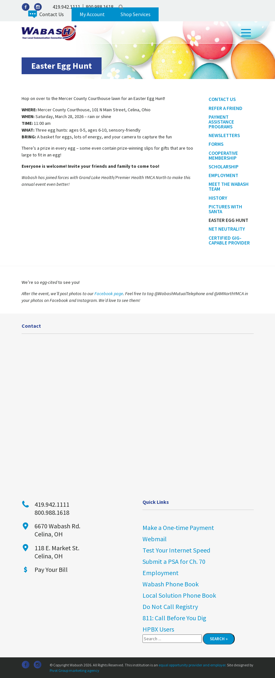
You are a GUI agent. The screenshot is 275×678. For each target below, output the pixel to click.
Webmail (154, 539)
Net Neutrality (227, 229)
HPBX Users (158, 629)
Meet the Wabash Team (229, 186)
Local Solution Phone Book (179, 595)
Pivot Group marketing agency (74, 670)
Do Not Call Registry (170, 607)
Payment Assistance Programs (221, 122)
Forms (216, 144)
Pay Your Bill (51, 569)
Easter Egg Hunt (228, 220)
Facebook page (108, 293)
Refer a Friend (225, 108)
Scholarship (224, 167)
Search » (219, 639)
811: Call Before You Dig (174, 618)
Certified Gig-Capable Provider (229, 240)
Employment (223, 175)
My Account (92, 14)
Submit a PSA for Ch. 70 (173, 561)
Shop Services (136, 14)
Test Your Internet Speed (176, 550)
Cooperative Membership (223, 155)
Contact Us (51, 14)
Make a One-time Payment (178, 527)
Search (120, 6)
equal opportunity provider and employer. (192, 665)
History (218, 198)
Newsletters (224, 135)
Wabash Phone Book (170, 584)
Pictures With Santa (225, 209)
